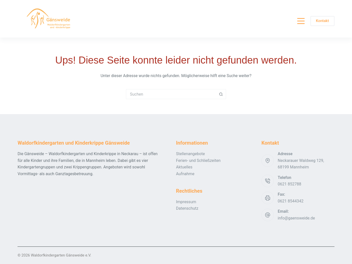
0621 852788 (289, 184)
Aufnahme (185, 173)
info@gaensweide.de (296, 218)
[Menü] (301, 21)
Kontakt (322, 21)
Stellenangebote (190, 153)
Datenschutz (187, 208)
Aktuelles (184, 167)
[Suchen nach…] (171, 94)
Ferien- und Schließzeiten (198, 160)
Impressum (186, 201)
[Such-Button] (221, 94)
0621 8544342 (290, 201)
